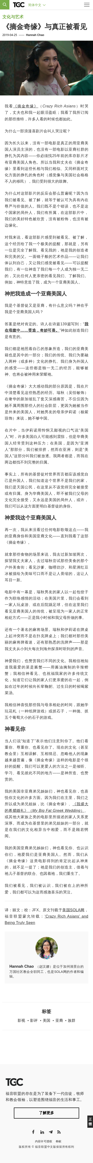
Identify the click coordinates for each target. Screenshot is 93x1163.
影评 (34, 1020)
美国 (46, 1020)
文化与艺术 (12, 17)
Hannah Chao (35, 35)
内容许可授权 (43, 1141)
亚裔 (59, 1020)
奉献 (59, 1141)
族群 (71, 1020)
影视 (21, 1020)
